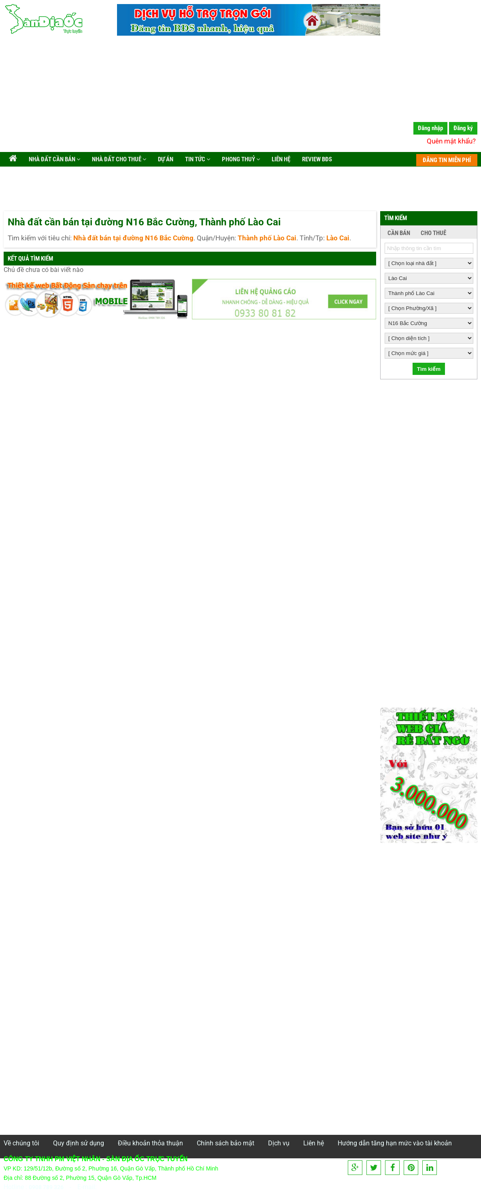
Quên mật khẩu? (451, 141)
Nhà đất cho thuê (118, 159)
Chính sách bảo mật (225, 1143)
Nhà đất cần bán (54, 159)
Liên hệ (280, 159)
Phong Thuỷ (240, 159)
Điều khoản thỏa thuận (150, 1143)
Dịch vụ (278, 1143)
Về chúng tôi (21, 1143)
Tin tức (197, 159)
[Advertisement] (240, 95)
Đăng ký (463, 128)
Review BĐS (316, 159)
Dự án (165, 159)
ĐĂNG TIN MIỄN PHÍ (447, 160)
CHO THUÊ (433, 233)
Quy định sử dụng (78, 1143)
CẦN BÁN (398, 233)
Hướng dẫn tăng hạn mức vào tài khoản (395, 1143)
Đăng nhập (430, 128)
